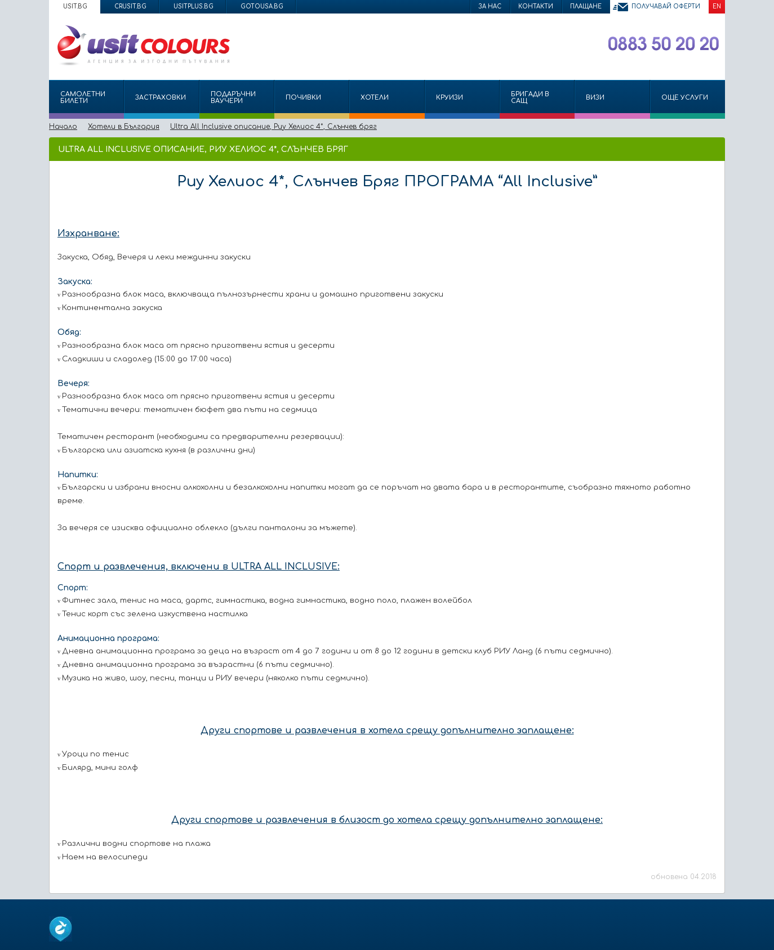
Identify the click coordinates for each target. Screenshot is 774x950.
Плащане (586, 6)
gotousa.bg (262, 6)
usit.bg (75, 6)
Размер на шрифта (714, 149)
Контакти (535, 6)
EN (717, 6)
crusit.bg (130, 6)
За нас (489, 6)
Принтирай (697, 149)
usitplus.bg (193, 6)
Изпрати (678, 149)
